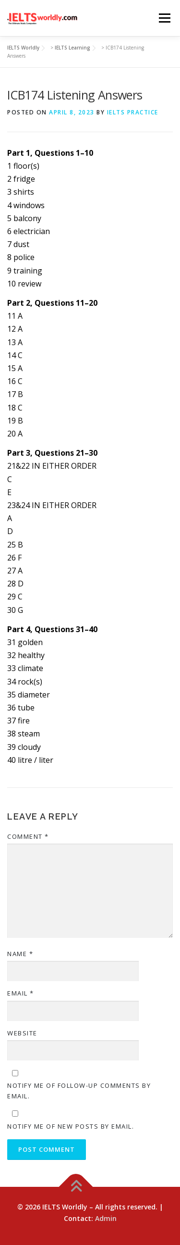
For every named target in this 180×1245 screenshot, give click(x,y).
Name (20, 953)
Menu (164, 17)
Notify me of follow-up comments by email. (79, 1090)
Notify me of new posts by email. (70, 1126)
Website (22, 1033)
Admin (106, 1218)
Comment (28, 836)
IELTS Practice (132, 112)
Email (20, 993)
